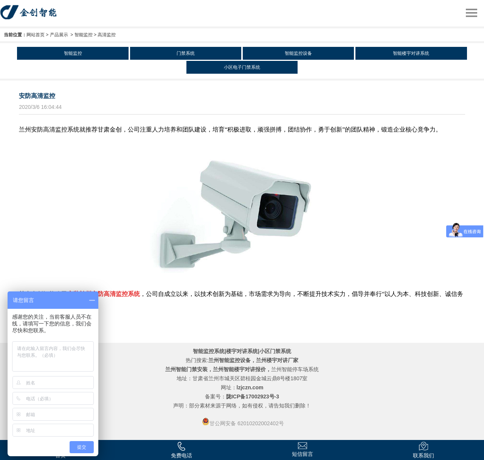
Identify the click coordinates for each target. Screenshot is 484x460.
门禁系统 (186, 53)
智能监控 (83, 34)
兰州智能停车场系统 (295, 369)
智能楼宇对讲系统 (411, 53)
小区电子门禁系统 (242, 67)
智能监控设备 (298, 53)
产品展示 (59, 34)
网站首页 (35, 34)
